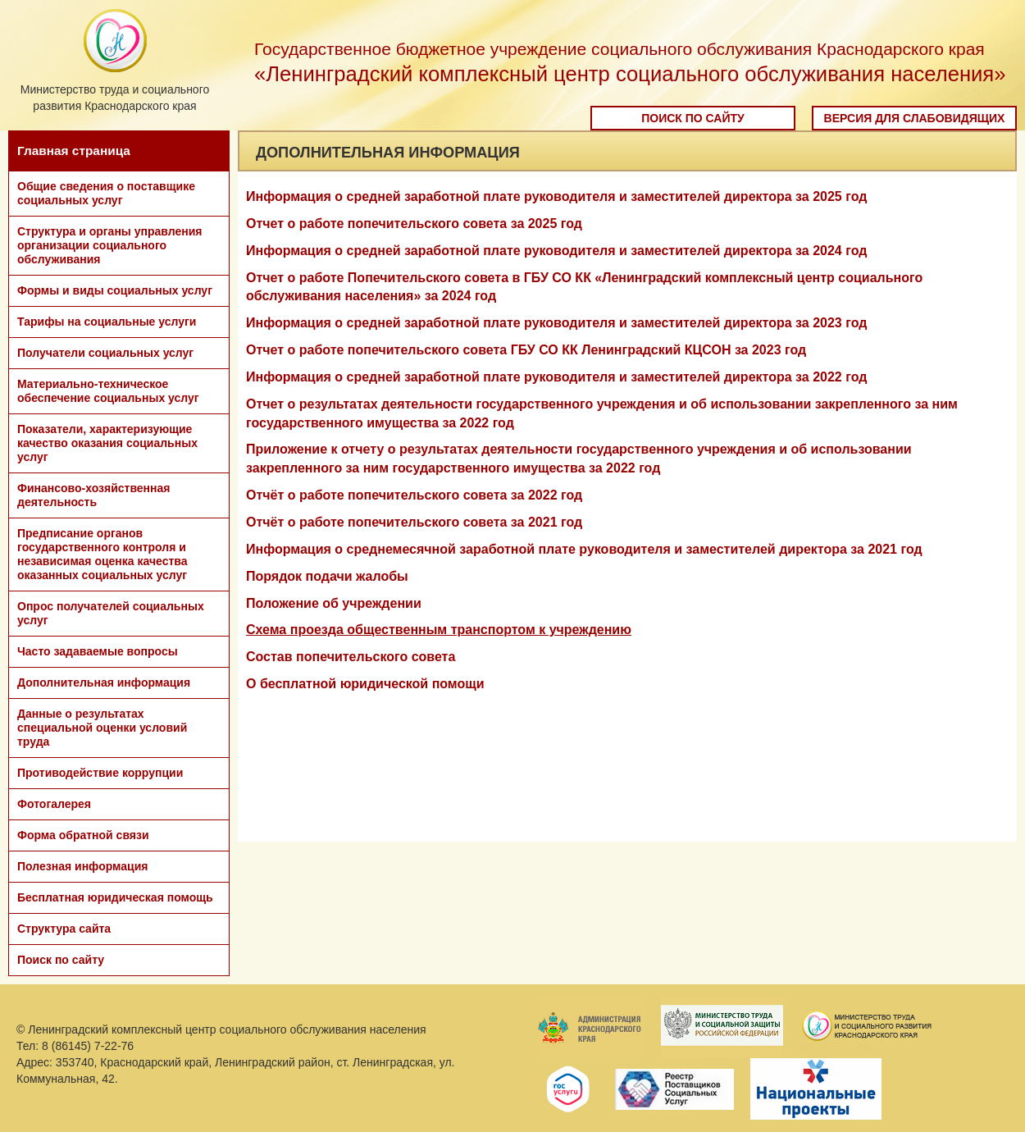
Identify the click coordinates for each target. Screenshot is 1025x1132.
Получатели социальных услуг (105, 352)
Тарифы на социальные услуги (106, 321)
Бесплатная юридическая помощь (115, 897)
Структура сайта (64, 928)
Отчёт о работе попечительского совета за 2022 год (414, 495)
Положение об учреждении (333, 603)
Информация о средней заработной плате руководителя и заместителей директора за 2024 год (556, 251)
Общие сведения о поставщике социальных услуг (106, 193)
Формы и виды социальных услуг (114, 290)
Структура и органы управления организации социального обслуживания (109, 245)
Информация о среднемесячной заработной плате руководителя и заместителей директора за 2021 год (584, 549)
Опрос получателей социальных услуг (110, 613)
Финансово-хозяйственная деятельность (93, 495)
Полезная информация (82, 866)
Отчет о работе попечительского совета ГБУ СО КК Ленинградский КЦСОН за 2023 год (526, 350)
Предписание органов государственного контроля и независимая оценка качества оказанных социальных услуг (102, 554)
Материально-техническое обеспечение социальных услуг (108, 390)
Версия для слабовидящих (914, 118)
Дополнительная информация (103, 682)
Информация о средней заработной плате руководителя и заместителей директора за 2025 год (556, 196)
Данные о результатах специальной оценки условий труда (102, 727)
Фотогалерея (54, 803)
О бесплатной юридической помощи (365, 684)
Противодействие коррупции (100, 772)
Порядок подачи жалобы (327, 576)
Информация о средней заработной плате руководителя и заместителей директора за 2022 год (556, 377)
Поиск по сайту (693, 118)
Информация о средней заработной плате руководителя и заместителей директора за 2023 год (556, 323)
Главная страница (73, 150)
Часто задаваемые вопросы (97, 651)
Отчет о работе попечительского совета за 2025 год (414, 224)
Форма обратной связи (83, 835)
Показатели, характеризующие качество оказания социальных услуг (107, 442)
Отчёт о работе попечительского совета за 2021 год (414, 522)
